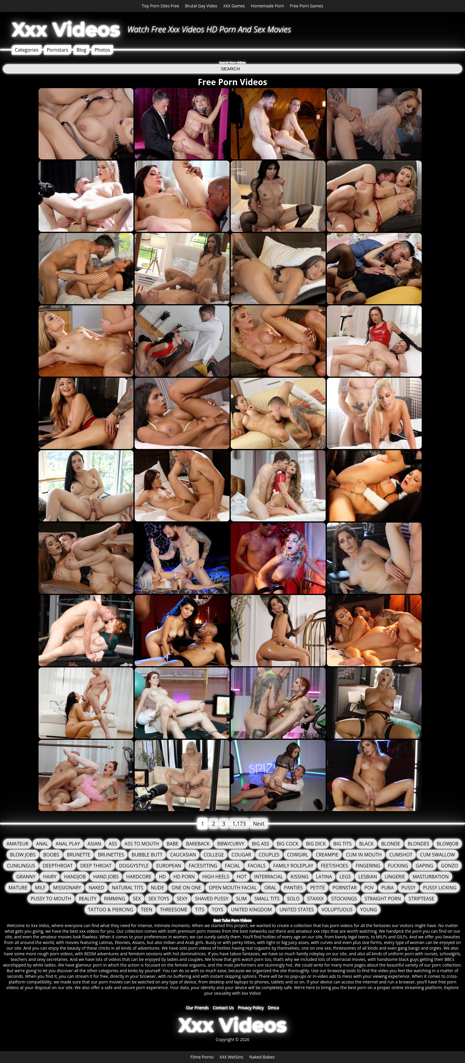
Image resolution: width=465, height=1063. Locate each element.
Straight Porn (382, 898)
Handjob (75, 876)
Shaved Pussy (211, 898)
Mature (18, 887)
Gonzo (449, 865)
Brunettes (111, 854)
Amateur (17, 843)
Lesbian (367, 876)
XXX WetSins (231, 1057)
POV (369, 887)
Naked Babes (262, 1057)
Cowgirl (297, 854)
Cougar (241, 854)
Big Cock (287, 843)
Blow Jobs (23, 854)
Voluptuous (337, 909)
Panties (293, 887)
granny (26, 876)
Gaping (425, 865)
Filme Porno (202, 1057)
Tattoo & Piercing (110, 909)
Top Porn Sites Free (160, 6)
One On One (186, 887)
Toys (217, 909)
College (214, 854)
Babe (173, 843)
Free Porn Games (307, 6)
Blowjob (447, 843)
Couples (269, 854)
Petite (317, 887)
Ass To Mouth (142, 843)
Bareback (198, 843)
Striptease (421, 898)
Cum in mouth (364, 854)
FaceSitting (203, 865)
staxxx (315, 898)
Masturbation (431, 876)
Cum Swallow (437, 854)
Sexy (182, 898)
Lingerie (395, 876)
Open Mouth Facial (233, 887)
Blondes (418, 843)
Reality (87, 898)
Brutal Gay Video (201, 6)
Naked (96, 887)
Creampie (327, 854)
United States (296, 909)
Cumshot (401, 854)
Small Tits (266, 898)
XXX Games (234, 6)
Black (366, 843)
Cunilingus (21, 865)
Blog (81, 50)
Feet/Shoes (334, 865)
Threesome (173, 909)
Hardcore (139, 876)
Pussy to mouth (51, 898)
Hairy (49, 876)
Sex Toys (158, 898)
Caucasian (183, 854)
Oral (270, 887)
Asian (94, 843)
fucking (398, 865)
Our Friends (197, 1007)
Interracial (268, 876)
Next (258, 823)
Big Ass (260, 843)
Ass (113, 843)
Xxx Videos (66, 29)
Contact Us (223, 1007)
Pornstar (344, 887)
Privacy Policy (251, 1007)
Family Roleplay (293, 865)
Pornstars (57, 50)
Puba (387, 887)
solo (293, 898)
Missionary (67, 887)
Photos (102, 50)
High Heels (215, 876)
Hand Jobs (106, 876)
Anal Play (68, 843)
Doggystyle (134, 865)
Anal (42, 843)
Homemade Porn (267, 6)
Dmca (273, 1007)
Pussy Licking (440, 887)
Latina (324, 876)
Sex (137, 898)
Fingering (368, 865)
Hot (241, 876)
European (168, 865)
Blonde (390, 843)
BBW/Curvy (230, 843)
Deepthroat (58, 865)
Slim (241, 898)
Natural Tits (127, 887)
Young (368, 909)
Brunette (78, 854)
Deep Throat (96, 865)
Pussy (408, 887)
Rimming (114, 898)
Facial (232, 865)
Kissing (299, 876)
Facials (256, 865)
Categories (27, 50)
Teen (146, 909)
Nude (157, 887)
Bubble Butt (147, 854)
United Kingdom (251, 909)
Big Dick (316, 843)
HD (162, 876)
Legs (345, 876)
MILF (40, 887)
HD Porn (184, 876)
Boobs (51, 854)
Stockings (344, 898)
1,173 (239, 823)
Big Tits (342, 843)
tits (199, 909)
